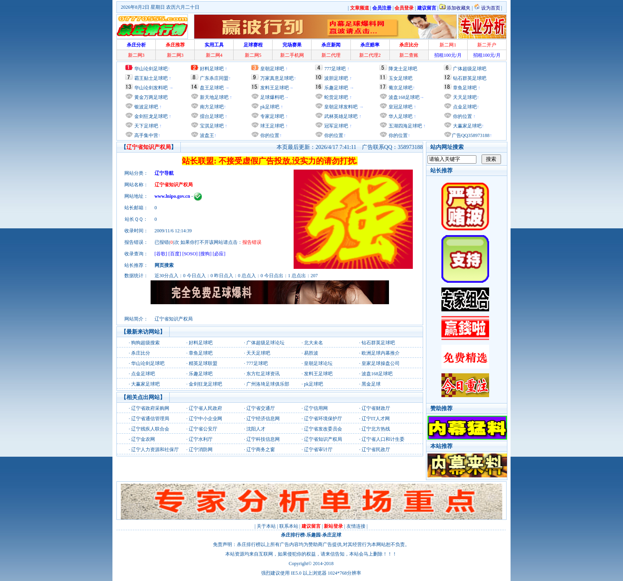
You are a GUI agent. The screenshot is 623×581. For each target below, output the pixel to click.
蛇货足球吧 (336, 97)
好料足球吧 (212, 68)
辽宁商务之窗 (260, 449)
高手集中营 (145, 135)
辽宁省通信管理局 (150, 418)
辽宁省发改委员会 (323, 429)
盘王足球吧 (212, 88)
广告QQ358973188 (470, 135)
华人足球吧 (399, 116)
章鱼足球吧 (465, 88)
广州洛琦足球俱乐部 (267, 384)
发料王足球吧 (274, 88)
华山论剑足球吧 (151, 68)
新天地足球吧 (213, 97)
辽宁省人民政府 (205, 408)
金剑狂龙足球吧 (150, 116)
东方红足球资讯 (263, 373)
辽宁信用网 (316, 408)
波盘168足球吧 (404, 97)
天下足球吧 (145, 126)
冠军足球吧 (335, 126)
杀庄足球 (331, 535)
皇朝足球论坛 (318, 363)
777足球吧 (335, 68)
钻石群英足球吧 (469, 78)
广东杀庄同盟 (214, 78)
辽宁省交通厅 (260, 408)
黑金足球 (371, 384)
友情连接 (356, 526)
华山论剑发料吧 (151, 88)
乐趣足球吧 (336, 88)
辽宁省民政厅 (376, 449)
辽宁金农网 (143, 439)
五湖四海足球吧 (404, 126)
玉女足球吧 (400, 78)
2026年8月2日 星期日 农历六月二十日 (160, 7)
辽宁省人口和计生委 (383, 439)
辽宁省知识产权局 (323, 439)
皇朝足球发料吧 (340, 107)
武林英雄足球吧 (340, 116)
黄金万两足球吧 (151, 97)
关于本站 (266, 526)
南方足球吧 (211, 107)
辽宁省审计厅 (318, 449)
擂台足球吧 (211, 116)
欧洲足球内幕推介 (381, 353)
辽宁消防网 (201, 449)
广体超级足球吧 (469, 68)
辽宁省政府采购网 (150, 408)
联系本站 (288, 526)
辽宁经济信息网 (263, 418)
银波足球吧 (146, 107)
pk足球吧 (269, 107)
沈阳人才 (255, 429)
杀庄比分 (140, 353)
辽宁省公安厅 (203, 429)
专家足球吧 (271, 116)
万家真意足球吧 (277, 78)
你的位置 (269, 135)
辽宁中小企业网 (205, 418)
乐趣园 (313, 535)
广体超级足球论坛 (265, 343)
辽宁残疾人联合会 (150, 429)
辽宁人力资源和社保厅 (155, 449)
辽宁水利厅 (201, 439)
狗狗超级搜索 (145, 343)
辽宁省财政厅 (376, 408)
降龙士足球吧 (403, 68)
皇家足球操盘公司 (381, 363)
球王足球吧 (271, 126)
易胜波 (311, 353)
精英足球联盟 (203, 363)
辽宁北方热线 (376, 429)
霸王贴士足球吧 (151, 78)
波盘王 (206, 135)
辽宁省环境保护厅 (323, 418)
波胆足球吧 (336, 78)
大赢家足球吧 (467, 126)
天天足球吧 (464, 97)
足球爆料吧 (272, 97)
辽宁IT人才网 (376, 418)
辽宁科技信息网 (263, 439)
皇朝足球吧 (272, 68)
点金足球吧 (464, 107)
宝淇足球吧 (212, 126)
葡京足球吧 (400, 88)
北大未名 (313, 343)
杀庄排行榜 (293, 535)
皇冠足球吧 (399, 107)
